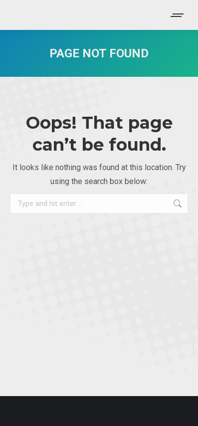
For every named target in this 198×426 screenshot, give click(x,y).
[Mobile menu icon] (177, 15)
